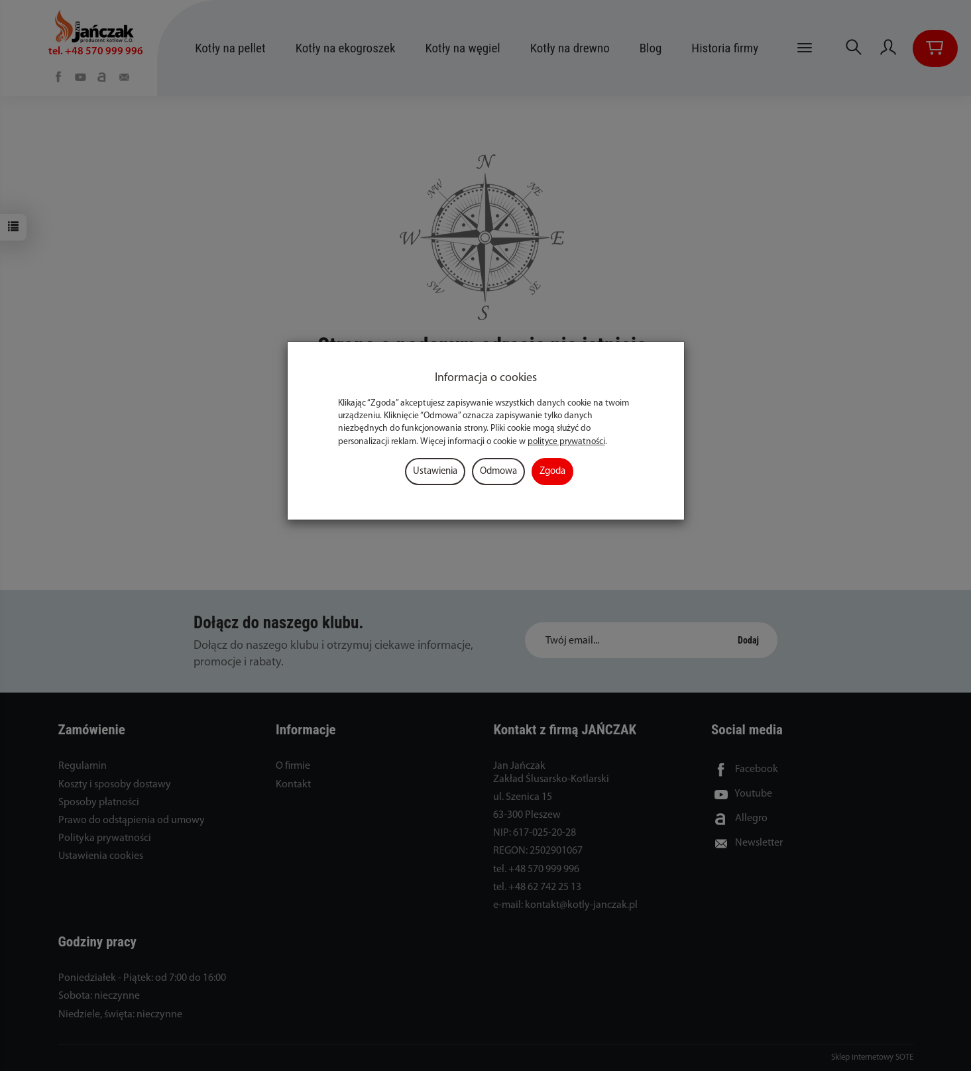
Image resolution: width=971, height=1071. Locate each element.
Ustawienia (435, 472)
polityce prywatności (566, 441)
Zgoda (552, 472)
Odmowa (498, 472)
